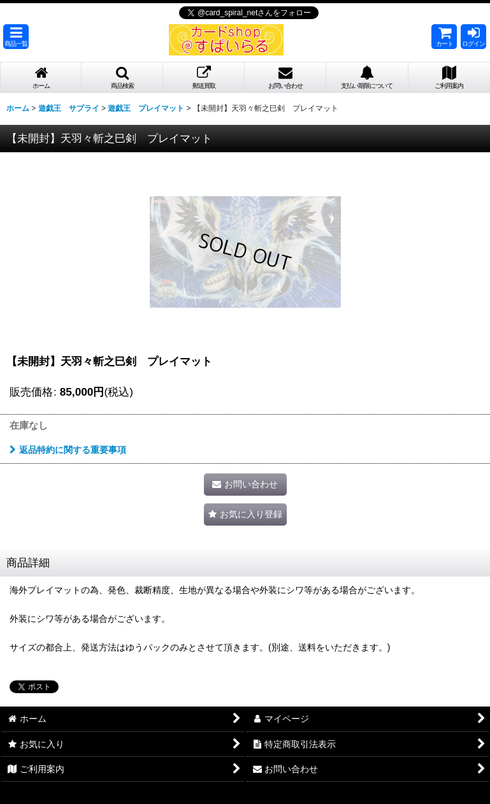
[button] (16, 36)
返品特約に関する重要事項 (68, 450)
